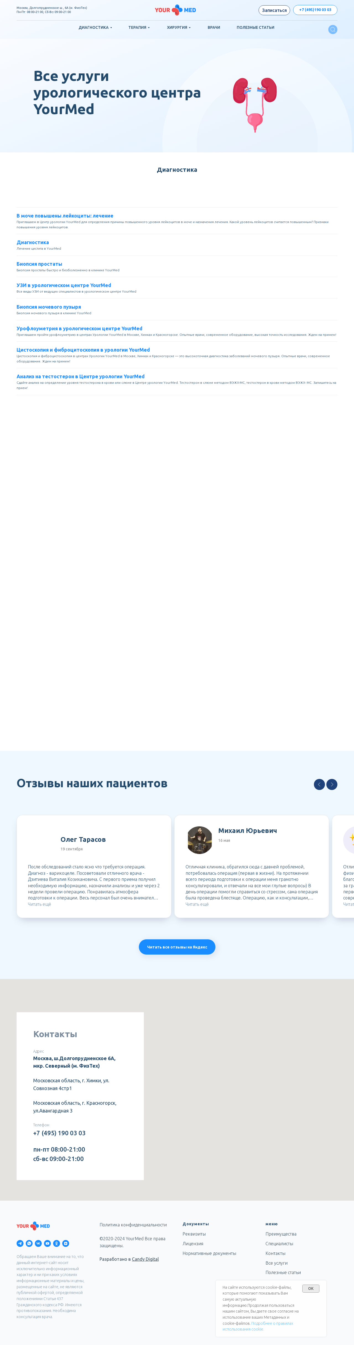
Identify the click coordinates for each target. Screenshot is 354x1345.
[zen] (65, 1243)
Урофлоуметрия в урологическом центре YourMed (79, 328)
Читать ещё (39, 904)
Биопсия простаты (39, 264)
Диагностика (33, 242)
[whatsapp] (29, 1243)
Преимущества (281, 1233)
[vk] (38, 1243)
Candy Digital (145, 1259)
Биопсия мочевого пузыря (49, 307)
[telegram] (20, 1243)
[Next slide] (331, 784)
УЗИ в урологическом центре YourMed (64, 285)
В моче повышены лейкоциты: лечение (65, 215)
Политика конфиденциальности (133, 1224)
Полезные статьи (283, 1272)
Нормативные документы (209, 1253)
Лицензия (193, 1243)
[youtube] (47, 1243)
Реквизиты (194, 1233)
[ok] (56, 1243)
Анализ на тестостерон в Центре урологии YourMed (81, 376)
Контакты (275, 1253)
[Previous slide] (319, 784)
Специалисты (279, 1243)
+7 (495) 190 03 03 (59, 1132)
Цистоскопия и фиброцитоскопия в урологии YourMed (83, 349)
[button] (274, 10)
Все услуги (277, 1262)
